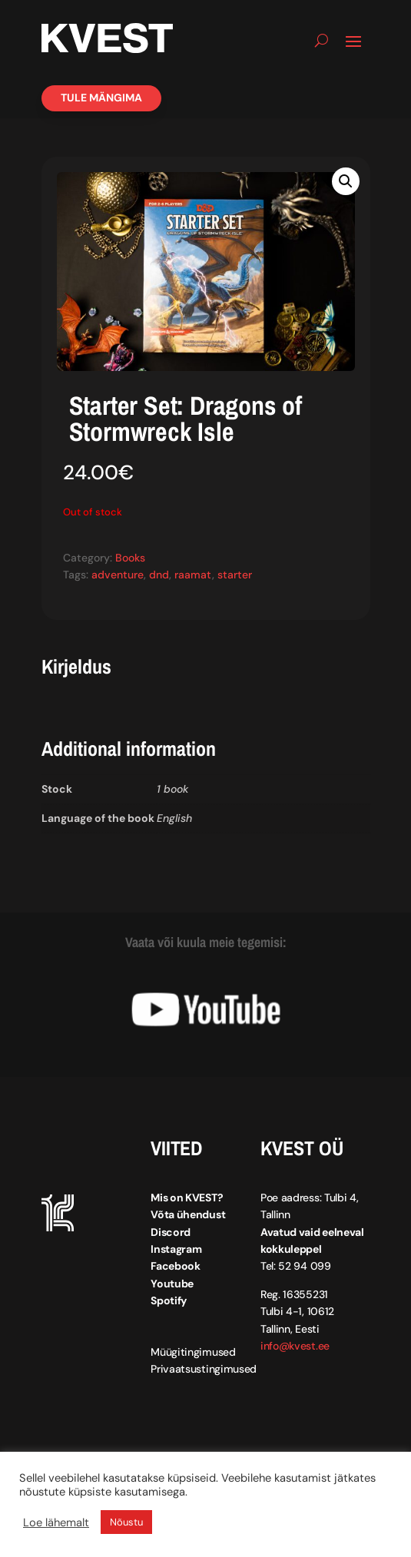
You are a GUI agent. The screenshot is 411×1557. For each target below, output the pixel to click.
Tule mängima (101, 97)
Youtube (172, 1283)
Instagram (176, 1249)
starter (234, 574)
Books (130, 558)
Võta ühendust (188, 1214)
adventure (117, 574)
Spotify (169, 1300)
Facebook (176, 1266)
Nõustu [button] (126, 1522)
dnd (159, 574)
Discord (171, 1232)
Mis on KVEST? (187, 1197)
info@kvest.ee (295, 1346)
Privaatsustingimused (204, 1369)
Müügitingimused (193, 1352)
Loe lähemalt (56, 1522)
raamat (193, 574)
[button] (346, 181)
